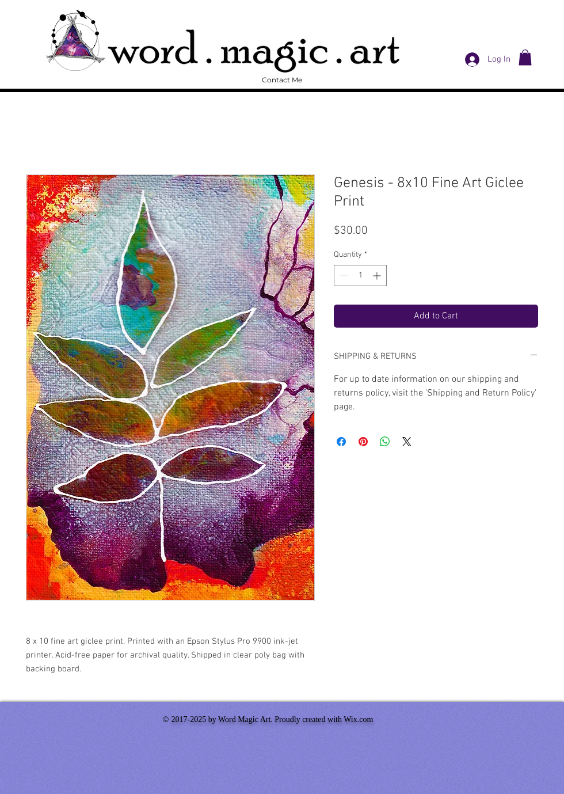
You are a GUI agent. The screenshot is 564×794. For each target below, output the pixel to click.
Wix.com (358, 719)
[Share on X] (407, 442)
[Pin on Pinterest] (363, 442)
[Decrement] (343, 275)
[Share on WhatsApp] (385, 442)
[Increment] (378, 275)
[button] (525, 57)
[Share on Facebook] (341, 442)
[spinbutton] (360, 275)
